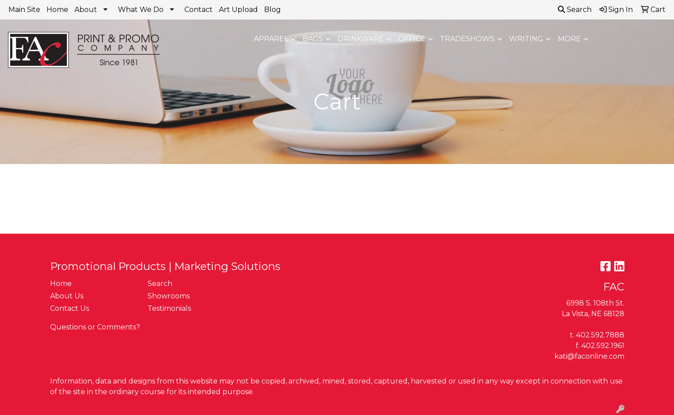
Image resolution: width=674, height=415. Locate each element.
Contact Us (69, 308)
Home (57, 9)
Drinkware (361, 39)
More (569, 39)
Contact (198, 9)
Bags (313, 39)
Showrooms (169, 296)
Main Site (24, 9)
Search (575, 9)
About (85, 9)
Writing (526, 39)
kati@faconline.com (589, 356)
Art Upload (238, 9)
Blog (272, 9)
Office (411, 39)
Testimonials (169, 308)
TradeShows (467, 39)
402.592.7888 (600, 335)
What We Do (141, 9)
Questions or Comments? (95, 327)
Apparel (271, 39)
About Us (66, 296)
